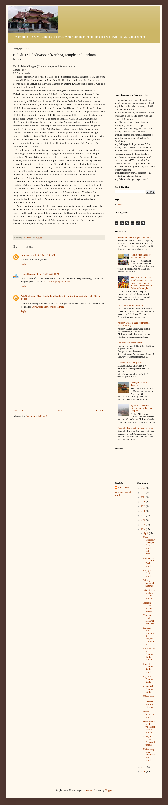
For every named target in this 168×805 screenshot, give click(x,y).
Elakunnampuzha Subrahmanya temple (149, 754)
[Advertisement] (59, 384)
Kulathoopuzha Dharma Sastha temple (149, 654)
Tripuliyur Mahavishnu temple (148, 583)
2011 (143, 767)
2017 (143, 515)
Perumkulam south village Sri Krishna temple (149, 727)
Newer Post (19, 410)
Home (59, 410)
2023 (143, 492)
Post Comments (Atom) (36, 416)
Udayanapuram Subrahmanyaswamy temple (149, 701)
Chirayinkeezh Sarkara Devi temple (149, 562)
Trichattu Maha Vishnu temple (147, 607)
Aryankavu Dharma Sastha (148, 679)
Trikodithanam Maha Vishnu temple (149, 594)
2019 (143, 506)
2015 (143, 525)
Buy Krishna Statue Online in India (48, 307)
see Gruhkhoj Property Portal (57, 281)
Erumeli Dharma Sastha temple (148, 668)
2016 (143, 520)
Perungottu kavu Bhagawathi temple (134, 237)
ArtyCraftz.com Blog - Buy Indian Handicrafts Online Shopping (52, 296)
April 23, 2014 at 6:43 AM (43, 255)
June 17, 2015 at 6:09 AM (48, 274)
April (146, 533)
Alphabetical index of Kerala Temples (140, 256)
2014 (143, 529)
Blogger (108, 790)
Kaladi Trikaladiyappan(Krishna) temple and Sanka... (149, 545)
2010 (143, 771)
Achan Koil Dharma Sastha (148, 689)
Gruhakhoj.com (28, 274)
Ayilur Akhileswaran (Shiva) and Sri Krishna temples (141, 408)
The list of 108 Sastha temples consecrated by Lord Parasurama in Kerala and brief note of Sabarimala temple (141, 283)
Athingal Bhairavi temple (148, 573)
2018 (143, 511)
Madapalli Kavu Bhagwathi (130, 362)
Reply (23, 264)
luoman (89, 790)
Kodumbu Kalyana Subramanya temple (135, 428)
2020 (143, 502)
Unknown (25, 255)
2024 (143, 488)
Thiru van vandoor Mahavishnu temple (148, 619)
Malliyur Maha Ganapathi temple (149, 741)
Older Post (99, 410)
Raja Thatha (124, 487)
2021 (143, 497)
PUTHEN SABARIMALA (131, 305)
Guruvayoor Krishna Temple (131, 343)
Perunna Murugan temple (148, 714)
